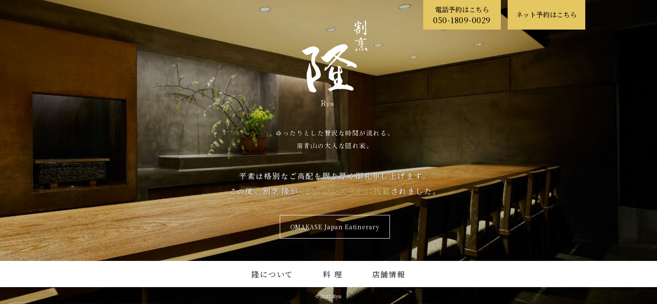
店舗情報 (389, 274)
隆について (272, 274)
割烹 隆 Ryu (334, 64)
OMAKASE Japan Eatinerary (335, 227)
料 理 (332, 274)
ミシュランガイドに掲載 (345, 190)
